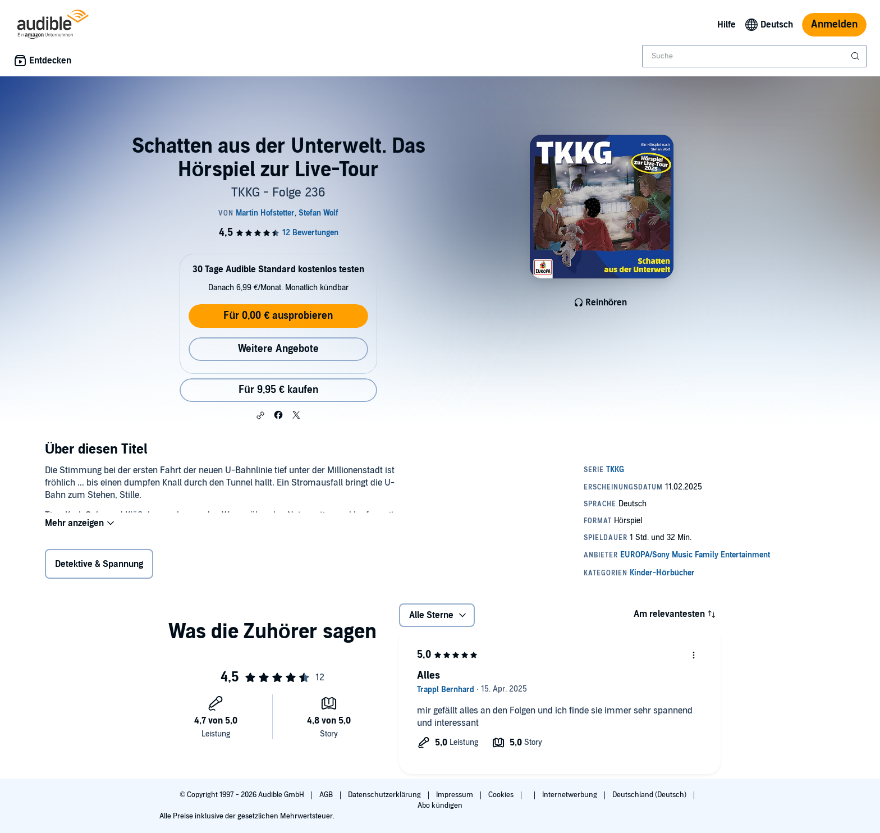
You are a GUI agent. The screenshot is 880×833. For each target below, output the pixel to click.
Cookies (501, 794)
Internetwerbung (570, 794)
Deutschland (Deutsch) (650, 794)
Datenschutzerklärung (385, 794)
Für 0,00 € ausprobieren (278, 316)
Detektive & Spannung (99, 566)
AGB (326, 794)
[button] (260, 415)
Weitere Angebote (278, 349)
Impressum (455, 794)
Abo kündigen (440, 805)
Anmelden (834, 24)
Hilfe (726, 24)
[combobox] (754, 56)
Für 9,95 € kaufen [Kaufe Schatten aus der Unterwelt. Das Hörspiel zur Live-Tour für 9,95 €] (278, 390)
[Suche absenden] (856, 56)
